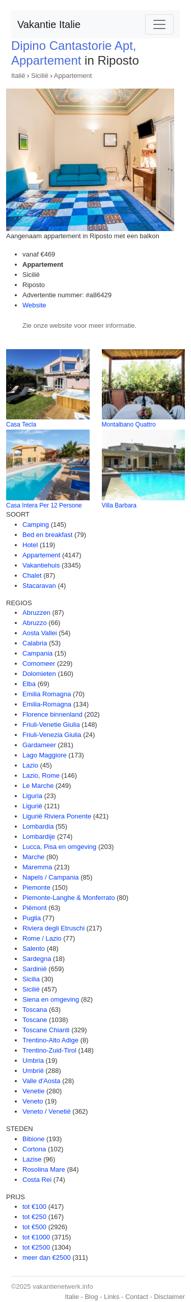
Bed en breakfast (47, 535)
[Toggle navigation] (159, 24)
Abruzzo (34, 623)
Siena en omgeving (50, 999)
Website (34, 305)
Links (111, 1296)
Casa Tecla (21, 424)
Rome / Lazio (42, 938)
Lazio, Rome (41, 775)
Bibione (33, 1139)
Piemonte (36, 887)
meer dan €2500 (46, 1257)
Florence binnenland (52, 714)
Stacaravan (39, 585)
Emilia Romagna (46, 694)
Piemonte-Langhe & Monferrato (68, 897)
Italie (71, 1296)
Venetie (33, 1091)
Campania (37, 653)
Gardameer (39, 745)
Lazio (30, 765)
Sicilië (39, 75)
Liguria (32, 796)
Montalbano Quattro (129, 424)
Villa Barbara (119, 505)
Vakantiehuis (41, 565)
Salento (33, 948)
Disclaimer (169, 1296)
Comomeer (38, 663)
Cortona (34, 1149)
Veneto (32, 1101)
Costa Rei (36, 1179)
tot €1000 (36, 1237)
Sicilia (31, 979)
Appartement (73, 75)
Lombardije (38, 836)
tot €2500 (36, 1247)
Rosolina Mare (43, 1169)
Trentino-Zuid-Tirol (49, 1050)
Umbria (33, 1060)
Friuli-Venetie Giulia (51, 724)
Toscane (34, 1020)
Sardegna (36, 959)
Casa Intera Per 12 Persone (44, 505)
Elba (29, 684)
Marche (33, 857)
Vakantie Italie (48, 24)
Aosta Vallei (39, 633)
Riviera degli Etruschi (53, 928)
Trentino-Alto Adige (50, 1040)
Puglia (31, 918)
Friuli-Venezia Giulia (51, 735)
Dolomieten (39, 673)
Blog (91, 1296)
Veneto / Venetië (46, 1111)
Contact (136, 1296)
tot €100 (34, 1206)
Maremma (37, 867)
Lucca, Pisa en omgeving (59, 847)
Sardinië (34, 969)
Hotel (30, 545)
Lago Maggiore (44, 755)
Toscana (34, 1009)
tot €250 (34, 1217)
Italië (18, 75)
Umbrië (33, 1070)
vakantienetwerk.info (63, 1286)
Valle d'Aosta (41, 1081)
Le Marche (37, 785)
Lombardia (37, 826)
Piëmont (34, 908)
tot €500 (34, 1227)
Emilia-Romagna (46, 704)
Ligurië (32, 806)
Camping (35, 524)
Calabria (34, 643)
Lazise (32, 1159)
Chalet (32, 575)
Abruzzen (36, 612)
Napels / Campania (50, 877)
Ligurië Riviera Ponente (56, 816)
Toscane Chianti (46, 1030)
